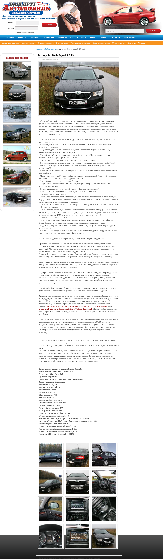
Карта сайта (129, 37)
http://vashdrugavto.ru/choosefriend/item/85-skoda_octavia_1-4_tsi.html (76, 306)
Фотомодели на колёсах (80, 43)
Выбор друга (50, 49)
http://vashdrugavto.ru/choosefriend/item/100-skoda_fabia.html (65, 309)
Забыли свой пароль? (25, 32)
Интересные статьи (46, 43)
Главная (39, 49)
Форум (83, 37)
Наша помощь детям (101, 43)
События (34, 37)
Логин (10, 23)
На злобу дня (48, 37)
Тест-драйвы (8, 37)
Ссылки (141, 43)
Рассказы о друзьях (66, 37)
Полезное (104, 37)
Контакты (131, 43)
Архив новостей (28, 43)
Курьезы (116, 37)
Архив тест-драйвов (10, 43)
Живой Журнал (118, 43)
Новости (22, 37)
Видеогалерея (62, 43)
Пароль (10, 28)
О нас (92, 37)
